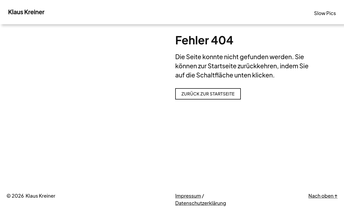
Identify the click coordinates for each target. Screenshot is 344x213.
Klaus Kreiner (26, 12)
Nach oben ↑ (323, 196)
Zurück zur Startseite (208, 94)
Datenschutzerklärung (200, 203)
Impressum (188, 196)
